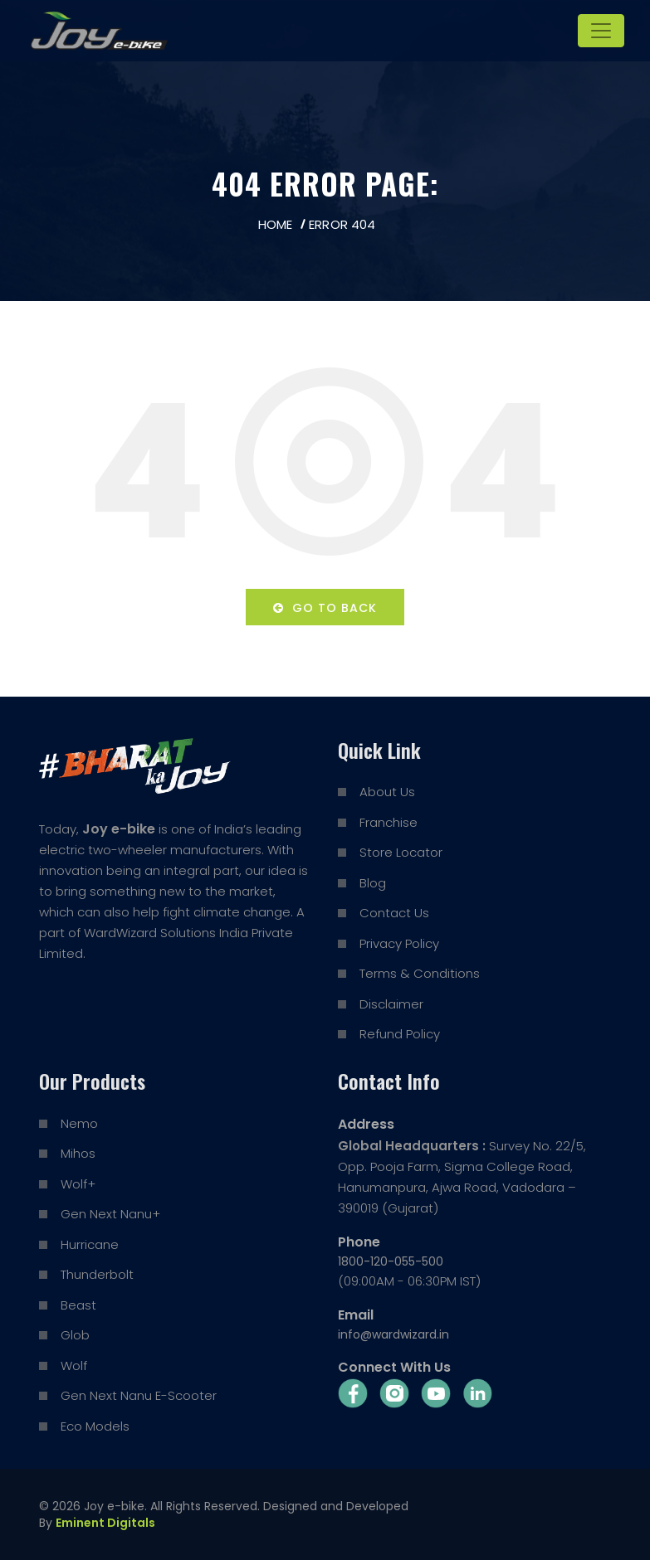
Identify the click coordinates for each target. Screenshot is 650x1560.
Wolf (74, 1365)
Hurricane (90, 1244)
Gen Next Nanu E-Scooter (139, 1395)
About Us (387, 791)
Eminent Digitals (105, 1522)
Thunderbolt (97, 1274)
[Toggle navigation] (601, 30)
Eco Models (95, 1426)
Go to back (325, 608)
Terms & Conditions (419, 973)
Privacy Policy (399, 943)
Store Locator (400, 852)
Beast (78, 1305)
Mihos (78, 1153)
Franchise (388, 822)
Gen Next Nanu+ (110, 1213)
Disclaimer (391, 1004)
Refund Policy (399, 1033)
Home (275, 224)
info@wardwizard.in (393, 1334)
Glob (75, 1335)
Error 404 (342, 224)
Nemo (79, 1123)
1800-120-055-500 (390, 1261)
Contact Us (394, 912)
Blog (372, 883)
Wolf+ (78, 1184)
